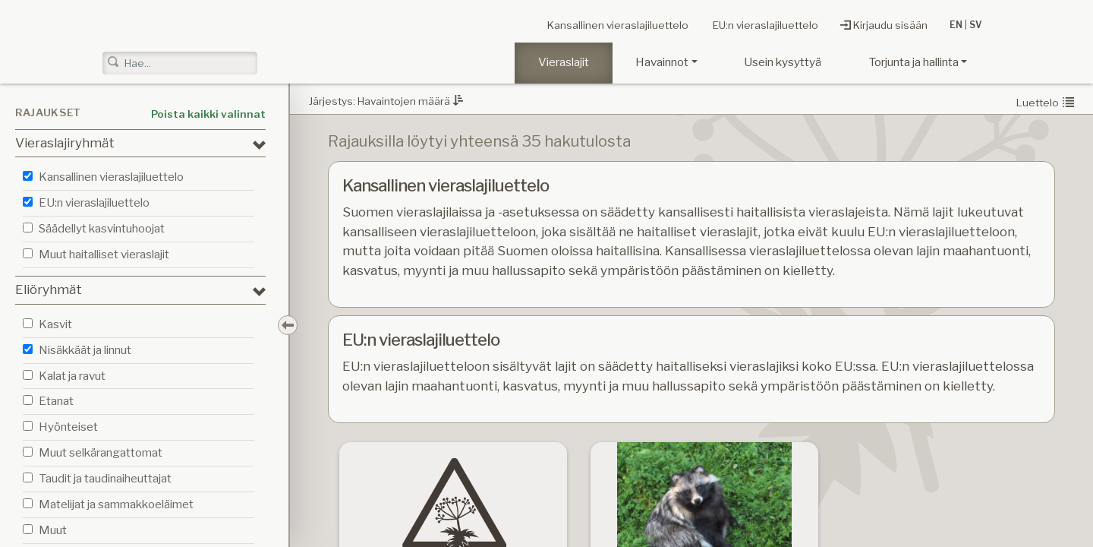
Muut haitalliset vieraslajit (104, 254)
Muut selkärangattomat (100, 452)
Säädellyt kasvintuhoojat (102, 228)
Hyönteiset (68, 426)
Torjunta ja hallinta (913, 62)
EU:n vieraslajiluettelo (753, 26)
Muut (53, 530)
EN (956, 25)
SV (975, 25)
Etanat (56, 401)
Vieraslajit (563, 62)
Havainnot (661, 62)
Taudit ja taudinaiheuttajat (105, 478)
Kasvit (55, 324)
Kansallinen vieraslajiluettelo (584, 26)
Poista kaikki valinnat (208, 114)
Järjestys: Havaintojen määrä (386, 101)
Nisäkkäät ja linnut (85, 350)
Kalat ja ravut (72, 375)
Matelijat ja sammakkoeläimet (116, 504)
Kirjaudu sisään (884, 25)
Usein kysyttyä (782, 62)
